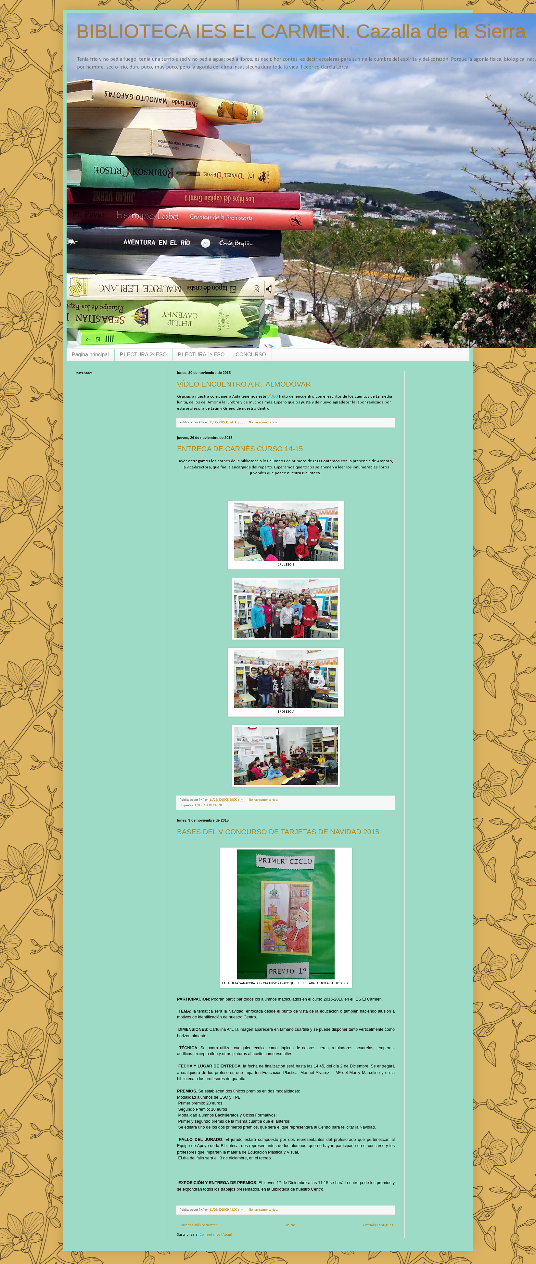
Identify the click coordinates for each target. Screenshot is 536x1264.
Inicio (290, 1225)
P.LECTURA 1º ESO (201, 354)
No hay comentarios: (264, 422)
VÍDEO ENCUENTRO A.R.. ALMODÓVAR (244, 384)
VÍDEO (272, 396)
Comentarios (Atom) (215, 1235)
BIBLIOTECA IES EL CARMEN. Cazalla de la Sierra (301, 31)
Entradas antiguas (378, 1225)
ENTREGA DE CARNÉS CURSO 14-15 (240, 449)
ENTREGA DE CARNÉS (209, 805)
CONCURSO (251, 354)
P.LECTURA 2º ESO (143, 354)
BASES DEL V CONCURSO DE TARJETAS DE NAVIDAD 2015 (278, 832)
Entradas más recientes (198, 1225)
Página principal (90, 354)
